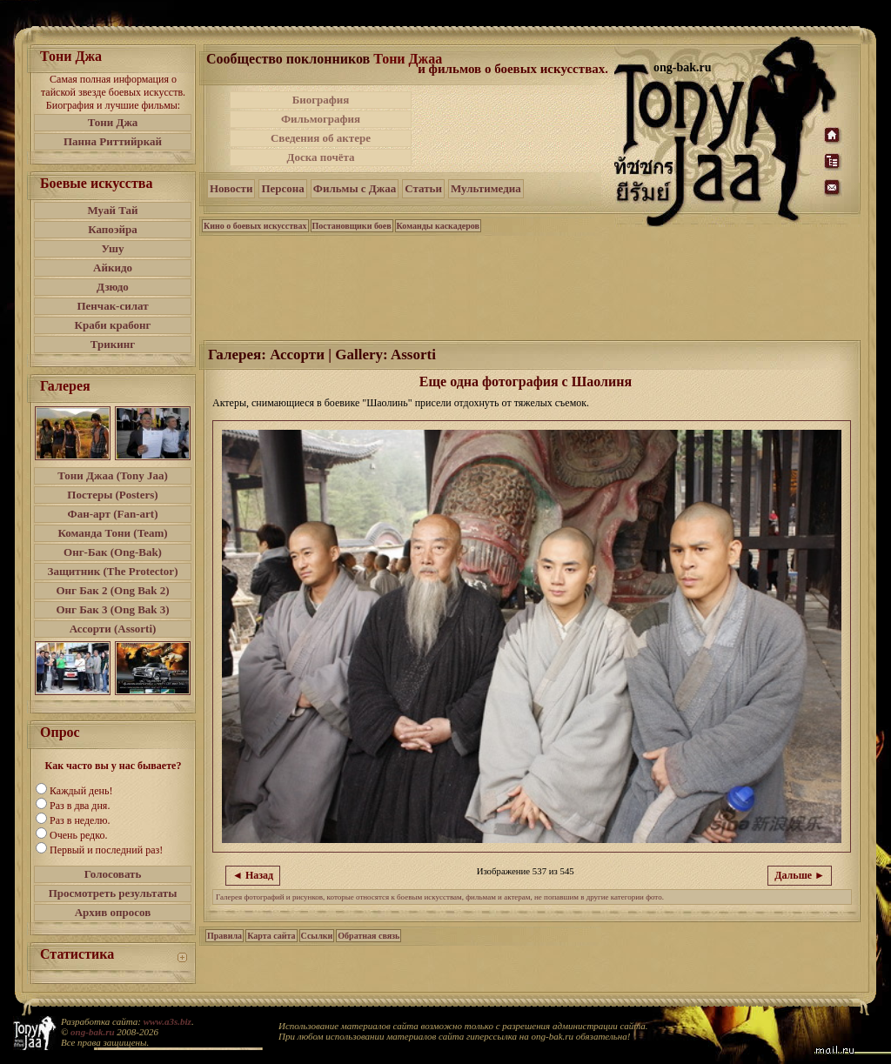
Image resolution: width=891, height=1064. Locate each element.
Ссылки (317, 935)
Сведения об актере (321, 137)
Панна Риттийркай (113, 141)
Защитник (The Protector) (113, 571)
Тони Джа (113, 122)
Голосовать (113, 873)
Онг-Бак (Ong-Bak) (113, 552)
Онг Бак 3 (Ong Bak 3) (112, 609)
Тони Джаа (407, 58)
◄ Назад (252, 875)
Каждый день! (81, 791)
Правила (224, 935)
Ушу (113, 248)
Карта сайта (271, 935)
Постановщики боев (352, 226)
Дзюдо (113, 286)
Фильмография (320, 118)
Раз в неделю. (80, 820)
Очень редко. (78, 835)
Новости (231, 188)
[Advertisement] (514, 129)
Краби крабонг (113, 324)
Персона (282, 188)
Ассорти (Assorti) (113, 628)
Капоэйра (112, 229)
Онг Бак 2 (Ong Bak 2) (112, 590)
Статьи (423, 188)
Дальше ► (799, 875)
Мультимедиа (486, 188)
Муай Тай (112, 210)
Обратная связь (368, 935)
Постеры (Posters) (112, 494)
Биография (321, 99)
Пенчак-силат (112, 305)
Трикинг (112, 344)
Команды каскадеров (438, 226)
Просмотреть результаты (113, 893)
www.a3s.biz (167, 1021)
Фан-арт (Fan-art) (113, 513)
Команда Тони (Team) (112, 532)
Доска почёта (320, 157)
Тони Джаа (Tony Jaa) (112, 475)
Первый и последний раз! (106, 850)
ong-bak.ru (92, 1032)
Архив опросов (113, 912)
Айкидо (112, 267)
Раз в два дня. (80, 806)
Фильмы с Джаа (354, 188)
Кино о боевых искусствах (255, 226)
